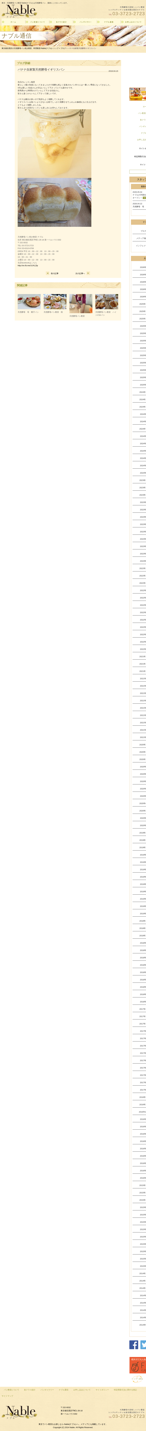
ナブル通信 (63, 1390)
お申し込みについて (82, 1390)
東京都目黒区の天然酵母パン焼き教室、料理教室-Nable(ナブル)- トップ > (31, 48)
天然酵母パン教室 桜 (53, 312)
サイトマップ (7, 1396)
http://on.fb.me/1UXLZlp (28, 265)
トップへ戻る (137, 1379)
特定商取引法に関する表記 (125, 1390)
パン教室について (11, 1390)
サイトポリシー (102, 1390)
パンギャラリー (47, 1390)
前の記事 (52, 273)
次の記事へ (82, 273)
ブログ (63, 48)
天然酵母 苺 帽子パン (28, 312)
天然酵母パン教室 (77, 316)
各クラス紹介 (30, 1390)
